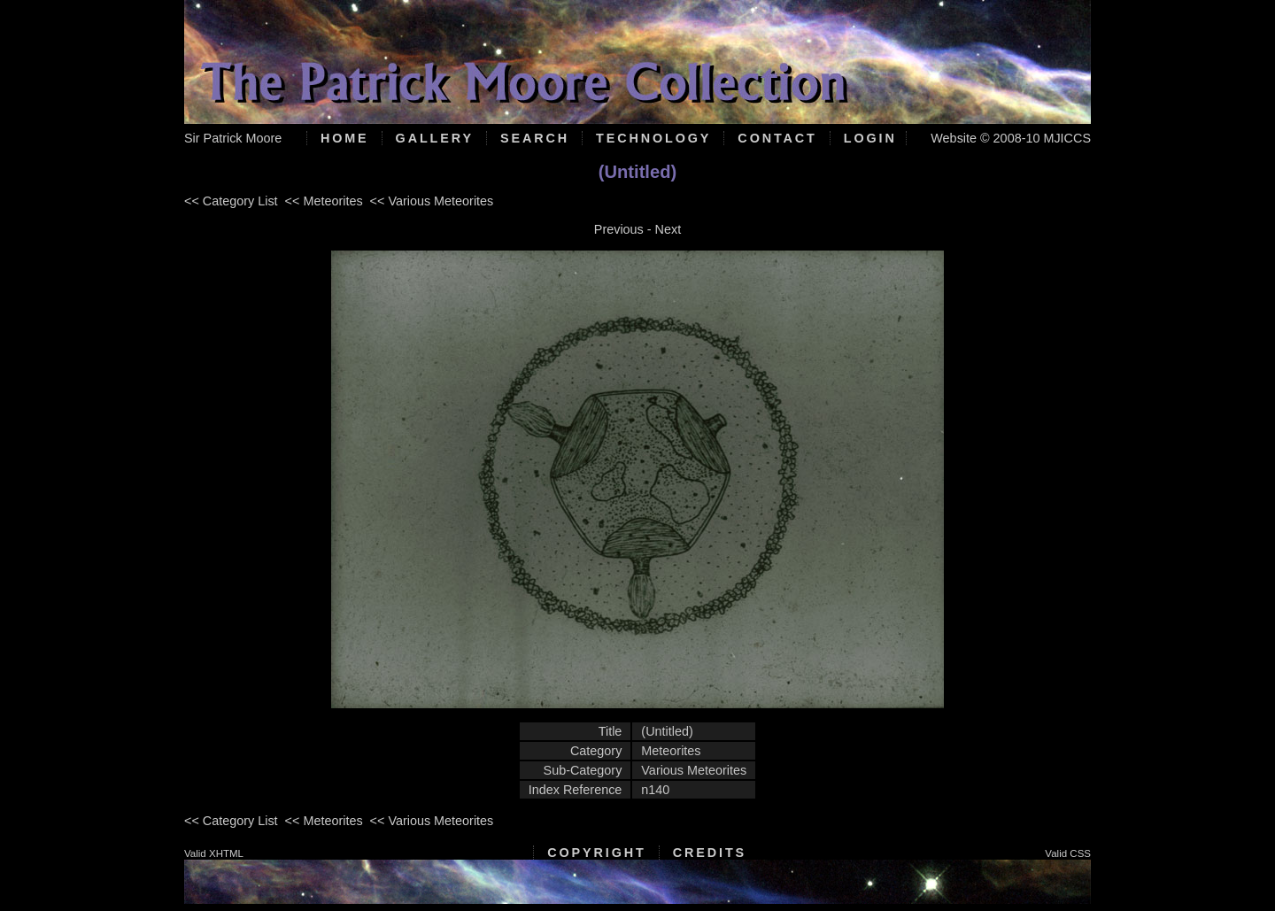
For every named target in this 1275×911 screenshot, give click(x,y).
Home (345, 138)
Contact (777, 138)
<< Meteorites (324, 201)
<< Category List (231, 201)
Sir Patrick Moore (233, 138)
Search (534, 138)
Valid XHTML (213, 853)
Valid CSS (1068, 853)
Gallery (435, 138)
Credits (709, 852)
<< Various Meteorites (432, 201)
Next (668, 229)
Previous (619, 229)
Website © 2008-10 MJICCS (1011, 138)
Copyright (596, 852)
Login (870, 138)
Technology (653, 138)
